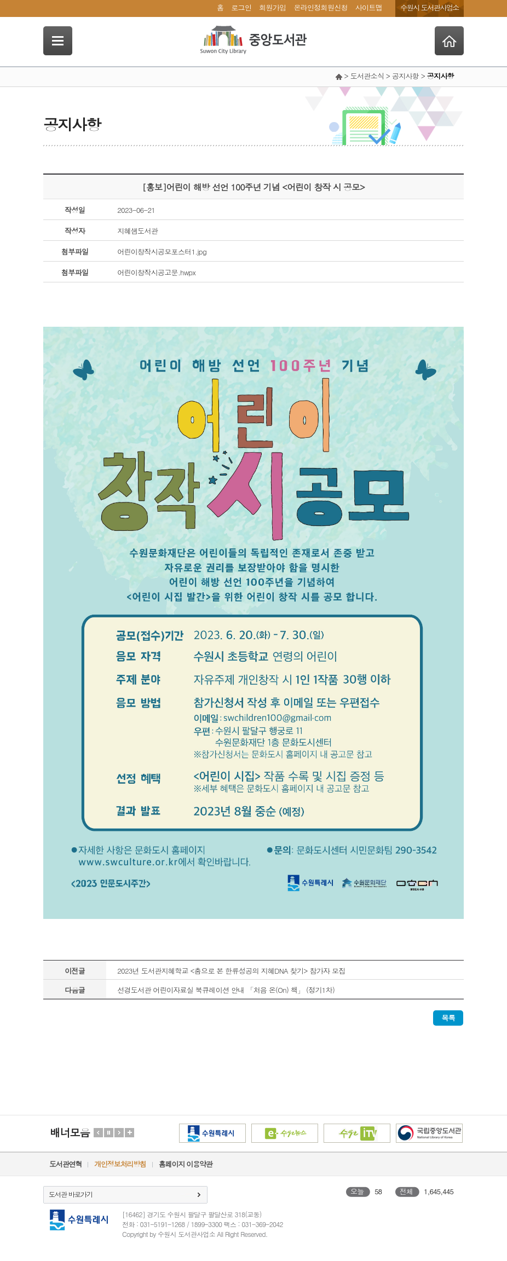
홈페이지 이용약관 (185, 1164)
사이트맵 (368, 7)
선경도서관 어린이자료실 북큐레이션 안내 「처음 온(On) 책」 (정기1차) (226, 990)
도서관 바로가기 (71, 1194)
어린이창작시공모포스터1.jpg (161, 251)
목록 (448, 1018)
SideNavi (57, 40)
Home (449, 40)
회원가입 (272, 7)
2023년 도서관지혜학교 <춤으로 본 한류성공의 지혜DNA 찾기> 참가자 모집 (231, 970)
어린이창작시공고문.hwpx (156, 272)
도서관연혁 (65, 1164)
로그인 (241, 7)
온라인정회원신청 (320, 7)
